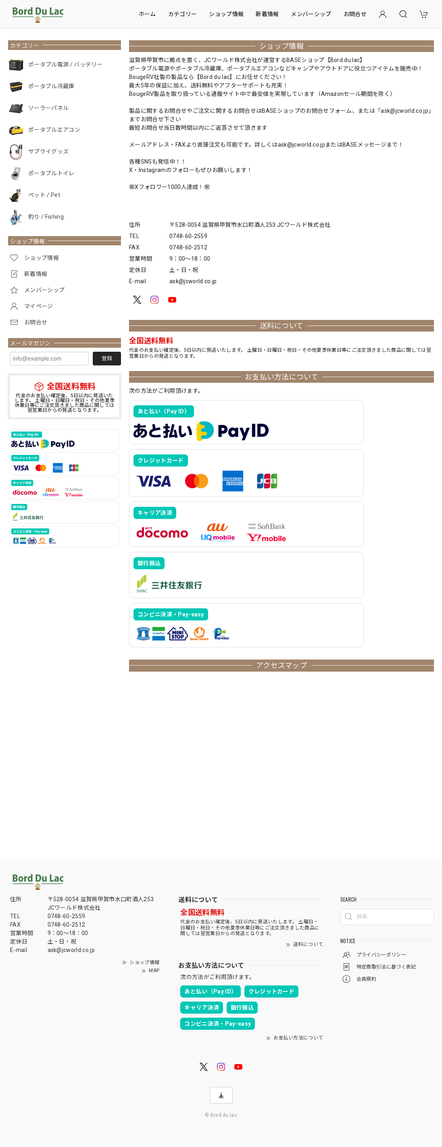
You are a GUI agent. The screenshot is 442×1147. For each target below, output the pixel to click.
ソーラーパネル (48, 108)
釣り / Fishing (46, 217)
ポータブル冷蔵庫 (51, 86)
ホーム (147, 14)
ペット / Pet (44, 195)
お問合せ (355, 14)
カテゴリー (182, 14)
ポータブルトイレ (51, 173)
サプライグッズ (48, 151)
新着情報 (267, 14)
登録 (107, 358)
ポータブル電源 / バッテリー (65, 64)
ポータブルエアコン (54, 130)
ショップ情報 (226, 14)
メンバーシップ (311, 14)
